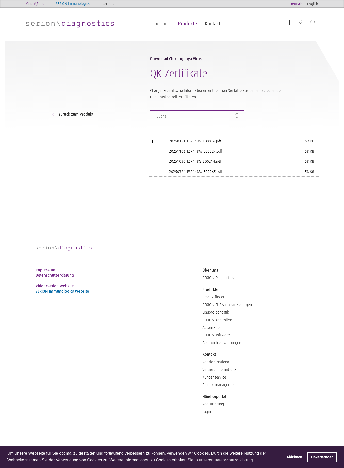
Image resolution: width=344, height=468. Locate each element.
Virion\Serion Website (55, 286)
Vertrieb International (219, 369)
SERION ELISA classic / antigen (227, 305)
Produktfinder (213, 297)
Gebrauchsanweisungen (221, 343)
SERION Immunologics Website (62, 291)
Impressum (45, 270)
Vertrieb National (216, 362)
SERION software (216, 335)
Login (206, 411)
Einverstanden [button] (322, 457)
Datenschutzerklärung (55, 275)
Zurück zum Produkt (76, 114)
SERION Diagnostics (218, 278)
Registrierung (213, 404)
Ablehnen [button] (294, 457)
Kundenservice (214, 377)
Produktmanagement (219, 385)
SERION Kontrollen (217, 320)
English (312, 4)
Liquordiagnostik (215, 312)
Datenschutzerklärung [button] (234, 460)
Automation (212, 327)
